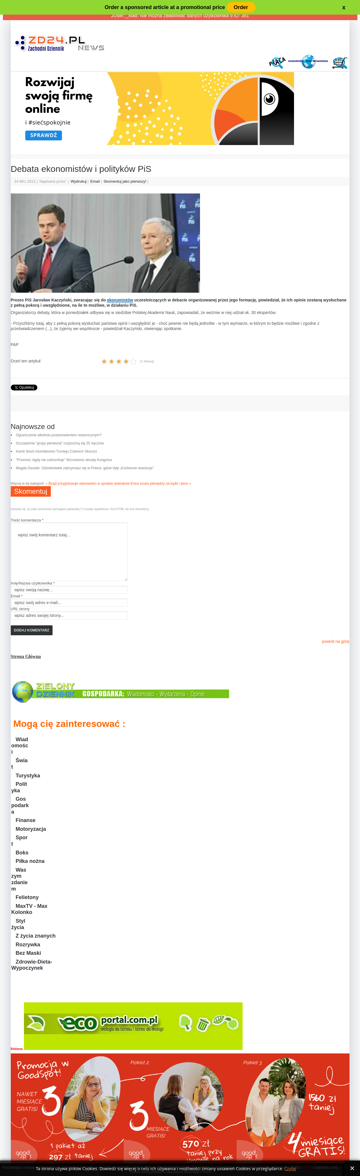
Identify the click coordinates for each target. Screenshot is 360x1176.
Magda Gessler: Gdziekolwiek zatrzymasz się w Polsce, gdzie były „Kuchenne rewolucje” (85, 468)
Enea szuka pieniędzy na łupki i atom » (161, 483)
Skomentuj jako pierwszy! (125, 181)
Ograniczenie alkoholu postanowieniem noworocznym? (59, 435)
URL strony (20, 609)
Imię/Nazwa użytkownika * (33, 583)
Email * (17, 596)
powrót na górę (335, 641)
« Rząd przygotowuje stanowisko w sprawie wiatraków (88, 483)
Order (241, 7)
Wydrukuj (79, 181)
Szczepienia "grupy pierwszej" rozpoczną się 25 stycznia (60, 443)
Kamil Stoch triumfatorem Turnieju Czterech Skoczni (56, 451)
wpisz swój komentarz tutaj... (69, 552)
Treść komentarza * (27, 520)
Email (95, 181)
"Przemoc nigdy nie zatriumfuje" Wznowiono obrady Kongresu (64, 460)
